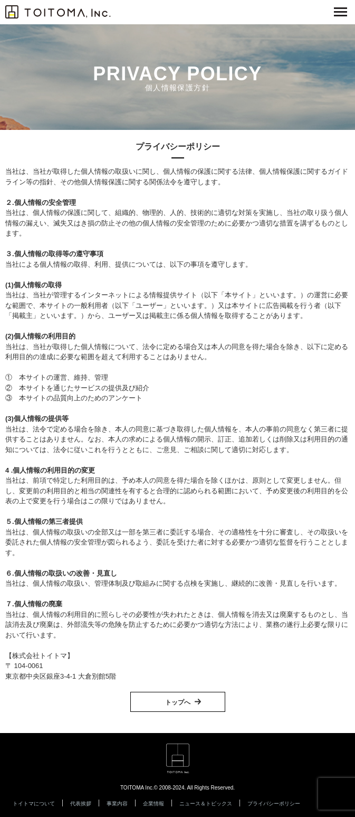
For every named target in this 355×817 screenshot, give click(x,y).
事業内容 (117, 803)
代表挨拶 (80, 803)
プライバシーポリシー (273, 803)
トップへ (177, 702)
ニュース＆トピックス (205, 803)
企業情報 (153, 803)
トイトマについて (34, 803)
